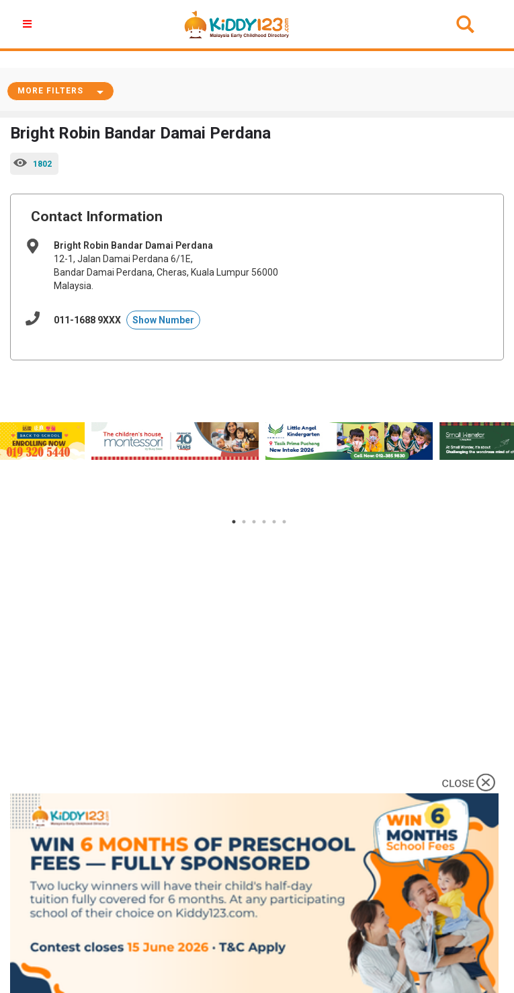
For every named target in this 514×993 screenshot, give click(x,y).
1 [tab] (234, 521)
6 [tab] (284, 521)
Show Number (163, 320)
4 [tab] (264, 521)
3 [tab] (254, 521)
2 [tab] (244, 521)
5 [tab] (274, 521)
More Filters (50, 90)
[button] (29, 24)
